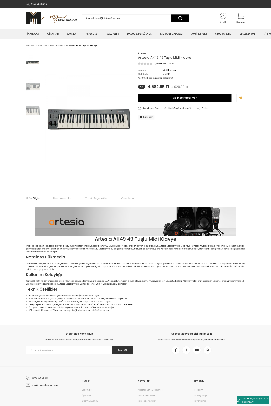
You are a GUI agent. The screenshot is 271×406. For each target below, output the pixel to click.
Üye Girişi (86, 395)
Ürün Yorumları (62, 198)
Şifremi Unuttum (90, 400)
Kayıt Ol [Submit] (122, 350)
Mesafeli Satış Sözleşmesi (150, 389)
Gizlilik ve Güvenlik (147, 395)
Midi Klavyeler (169, 70)
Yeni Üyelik (87, 389)
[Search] (135, 18)
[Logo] (51, 18)
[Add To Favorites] (240, 98)
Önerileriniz (128, 198)
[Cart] (240, 18)
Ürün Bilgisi (33, 198)
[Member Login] (223, 18)
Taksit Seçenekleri (96, 198)
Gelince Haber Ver (185, 98)
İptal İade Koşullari (147, 400)
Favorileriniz (200, 400)
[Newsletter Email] (79, 350)
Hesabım (198, 389)
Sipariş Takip (200, 395)
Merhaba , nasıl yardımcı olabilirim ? (253, 400)
